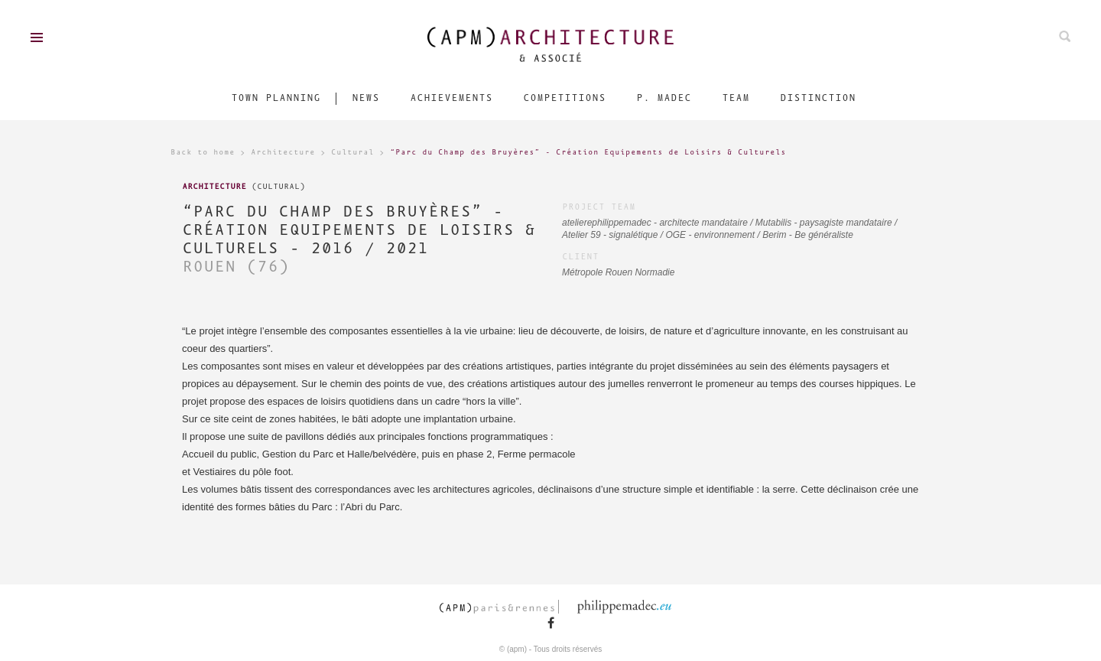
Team (735, 98)
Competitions (564, 98)
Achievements (451, 98)
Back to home (203, 152)
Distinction (818, 98)
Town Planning (275, 98)
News (365, 98)
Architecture (283, 152)
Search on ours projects (1064, 36)
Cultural (352, 152)
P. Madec (663, 98)
